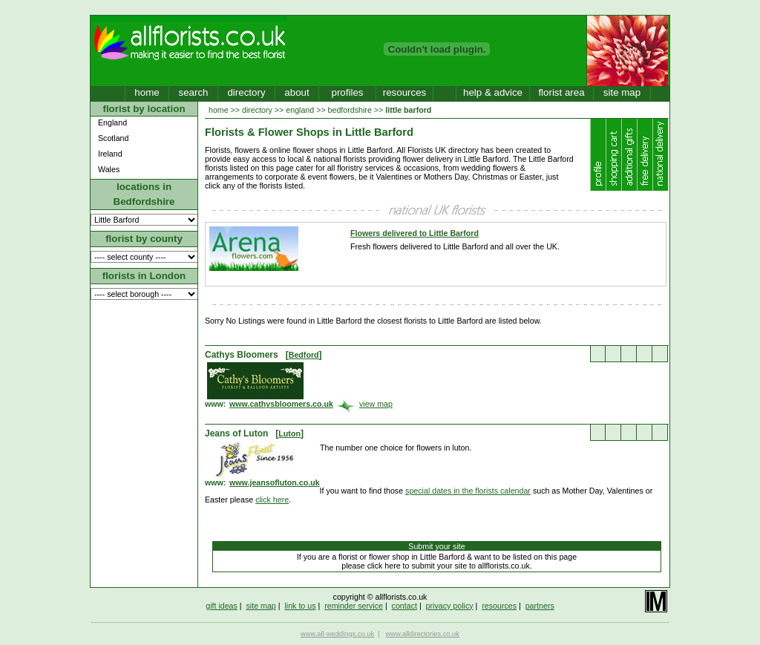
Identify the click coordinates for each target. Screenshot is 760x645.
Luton (289, 433)
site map (622, 92)
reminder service (353, 605)
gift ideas (222, 605)
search (193, 92)
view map (376, 403)
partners (539, 605)
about (296, 92)
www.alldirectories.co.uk (422, 634)
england (300, 109)
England (112, 122)
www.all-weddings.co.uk (337, 634)
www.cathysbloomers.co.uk (281, 403)
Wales (108, 169)
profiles (348, 92)
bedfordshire (350, 109)
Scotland (113, 138)
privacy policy (450, 605)
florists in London (144, 275)
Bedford (304, 354)
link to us (299, 605)
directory (246, 92)
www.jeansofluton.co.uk (274, 482)
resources (405, 92)
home (146, 92)
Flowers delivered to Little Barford (414, 233)
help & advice (492, 92)
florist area (561, 92)
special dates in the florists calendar (468, 490)
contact (404, 605)
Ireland (110, 153)
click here (272, 499)
